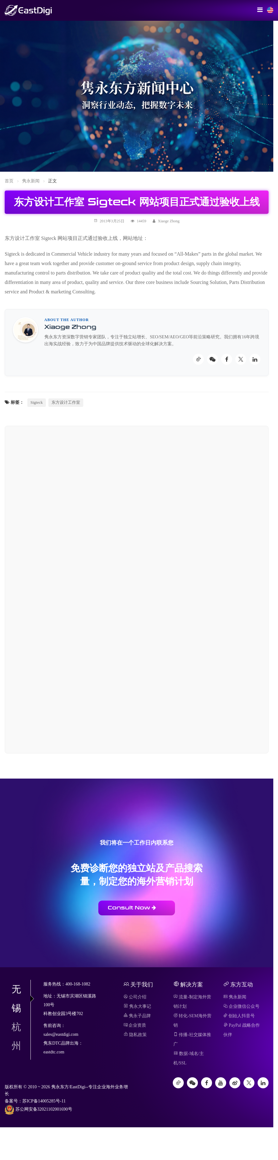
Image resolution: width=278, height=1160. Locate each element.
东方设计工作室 (66, 402)
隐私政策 (135, 1034)
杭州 (16, 1036)
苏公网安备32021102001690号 (38, 1110)
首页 (9, 181)
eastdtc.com (53, 1052)
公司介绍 (135, 997)
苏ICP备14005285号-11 (44, 1101)
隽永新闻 (31, 181)
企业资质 (134, 1025)
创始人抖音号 (239, 1015)
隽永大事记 (137, 1006)
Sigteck (36, 402)
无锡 (21, 998)
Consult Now (132, 908)
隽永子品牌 (137, 1015)
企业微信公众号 (241, 1006)
